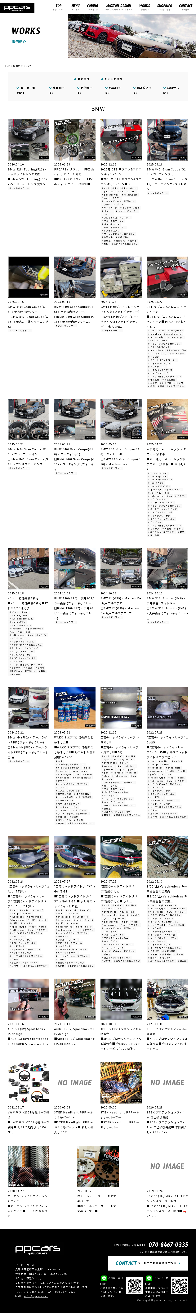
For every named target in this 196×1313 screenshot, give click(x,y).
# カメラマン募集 (157, 924)
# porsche (107, 769)
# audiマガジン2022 (159, 486)
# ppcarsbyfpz (110, 194)
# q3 (150, 492)
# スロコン (107, 214)
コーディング (92, 7)
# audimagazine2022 (160, 479)
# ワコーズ (61, 816)
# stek (105, 775)
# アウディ (115, 197)
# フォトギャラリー (19, 188)
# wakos (87, 774)
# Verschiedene (176, 908)
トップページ (59, 7)
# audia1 (118, 756)
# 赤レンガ (165, 957)
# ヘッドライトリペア (113, 802)
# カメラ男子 (154, 934)
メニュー (75, 7)
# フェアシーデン (157, 941)
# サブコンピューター (127, 211)
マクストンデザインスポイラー (118, 7)
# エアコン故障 (82, 793)
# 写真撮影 (153, 951)
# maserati (108, 766)
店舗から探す (171, 90)
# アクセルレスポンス (113, 204)
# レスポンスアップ (112, 230)
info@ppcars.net (36, 1296)
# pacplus (61, 770)
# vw (104, 197)
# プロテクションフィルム (161, 519)
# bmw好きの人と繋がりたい (70, 764)
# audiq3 (153, 764)
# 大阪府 (152, 954)
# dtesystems (129, 188)
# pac (87, 767)
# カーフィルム (109, 785)
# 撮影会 (178, 954)
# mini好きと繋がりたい (68, 767)
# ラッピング (154, 522)
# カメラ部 (170, 934)
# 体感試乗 (107, 237)
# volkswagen (129, 194)
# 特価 (105, 243)
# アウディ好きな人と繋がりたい (118, 201)
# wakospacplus (82, 777)
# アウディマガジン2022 (160, 502)
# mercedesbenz (127, 766)
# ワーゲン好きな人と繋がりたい (118, 233)
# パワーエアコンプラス (68, 803)
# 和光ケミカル (63, 820)
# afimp (152, 473)
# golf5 (170, 770)
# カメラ (152, 918)
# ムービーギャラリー (20, 330)
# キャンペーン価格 (130, 207)
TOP (7, 65)
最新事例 (82, 79)
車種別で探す (57, 90)
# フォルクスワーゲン (113, 220)
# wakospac (62, 777)
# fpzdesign (155, 489)
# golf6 (181, 770)
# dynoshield (127, 759)
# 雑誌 (181, 532)
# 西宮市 (178, 528)
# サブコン (107, 211)
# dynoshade (109, 759)
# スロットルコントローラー (116, 217)
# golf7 (124, 762)
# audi (105, 188)
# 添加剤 (78, 820)
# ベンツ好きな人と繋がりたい (71, 810)
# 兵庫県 (106, 240)
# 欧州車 (152, 957)
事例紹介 (144, 7)
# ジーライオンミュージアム (162, 937)
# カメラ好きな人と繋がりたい (163, 931)
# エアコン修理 (63, 793)
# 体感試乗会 (122, 237)
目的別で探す (85, 90)
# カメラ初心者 (176, 924)
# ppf (105, 772)
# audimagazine (157, 476)
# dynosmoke (109, 762)
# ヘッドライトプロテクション (117, 798)
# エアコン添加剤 (64, 797)
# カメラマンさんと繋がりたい (163, 921)
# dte (115, 188)
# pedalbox (108, 191)
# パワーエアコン (64, 800)
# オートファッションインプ (162, 509)
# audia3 (177, 761)
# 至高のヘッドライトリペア (116, 811)
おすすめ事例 (111, 79)
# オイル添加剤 (84, 797)
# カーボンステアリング (160, 512)
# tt (167, 492)
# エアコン (61, 787)
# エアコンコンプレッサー (69, 790)
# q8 (159, 492)
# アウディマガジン (158, 499)
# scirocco (117, 772)
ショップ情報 (164, 7)
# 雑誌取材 (153, 535)
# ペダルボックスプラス (114, 227)
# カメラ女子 (154, 928)
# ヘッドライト (109, 795)
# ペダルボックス (110, 224)
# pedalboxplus (127, 191)
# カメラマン (166, 918)
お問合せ (186, 7)
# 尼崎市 (132, 240)
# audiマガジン (156, 482)
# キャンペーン (109, 207)
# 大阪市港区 (169, 951)
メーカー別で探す (25, 90)
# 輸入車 (182, 960)
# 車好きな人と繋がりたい (125, 243)
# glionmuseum (167, 905)
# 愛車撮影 (165, 954)
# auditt (130, 756)
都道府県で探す (142, 90)
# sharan (132, 772)
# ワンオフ (153, 528)
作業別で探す (113, 90)
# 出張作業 (119, 240)
